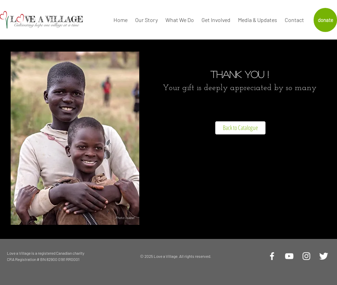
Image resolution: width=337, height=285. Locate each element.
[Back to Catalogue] (240, 128)
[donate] (325, 20)
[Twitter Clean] (323, 256)
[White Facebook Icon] (272, 256)
